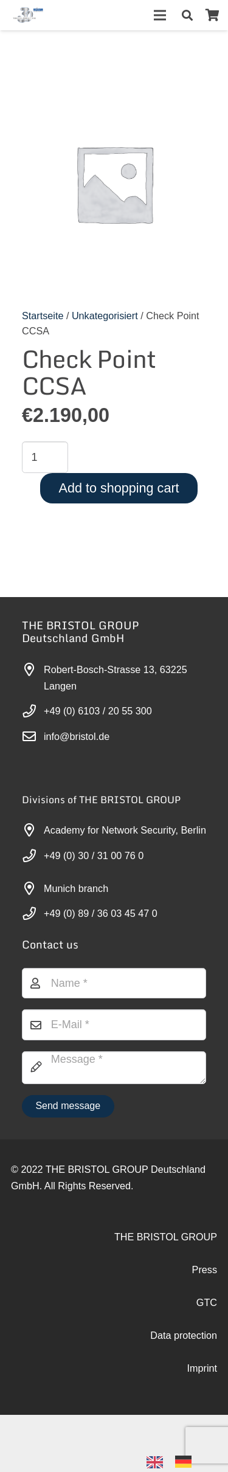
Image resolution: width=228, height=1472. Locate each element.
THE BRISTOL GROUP (165, 1236)
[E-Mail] (114, 1024)
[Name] (114, 983)
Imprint (202, 1368)
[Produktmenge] (45, 457)
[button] (187, 15)
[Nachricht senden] (68, 1106)
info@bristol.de (76, 736)
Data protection (183, 1335)
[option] (186, 1462)
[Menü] (160, 15)
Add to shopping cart (119, 488)
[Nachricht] (114, 1067)
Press (204, 1269)
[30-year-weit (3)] (27, 15)
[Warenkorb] (212, 15)
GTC (206, 1302)
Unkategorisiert (105, 315)
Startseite (42, 315)
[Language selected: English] (175, 1461)
